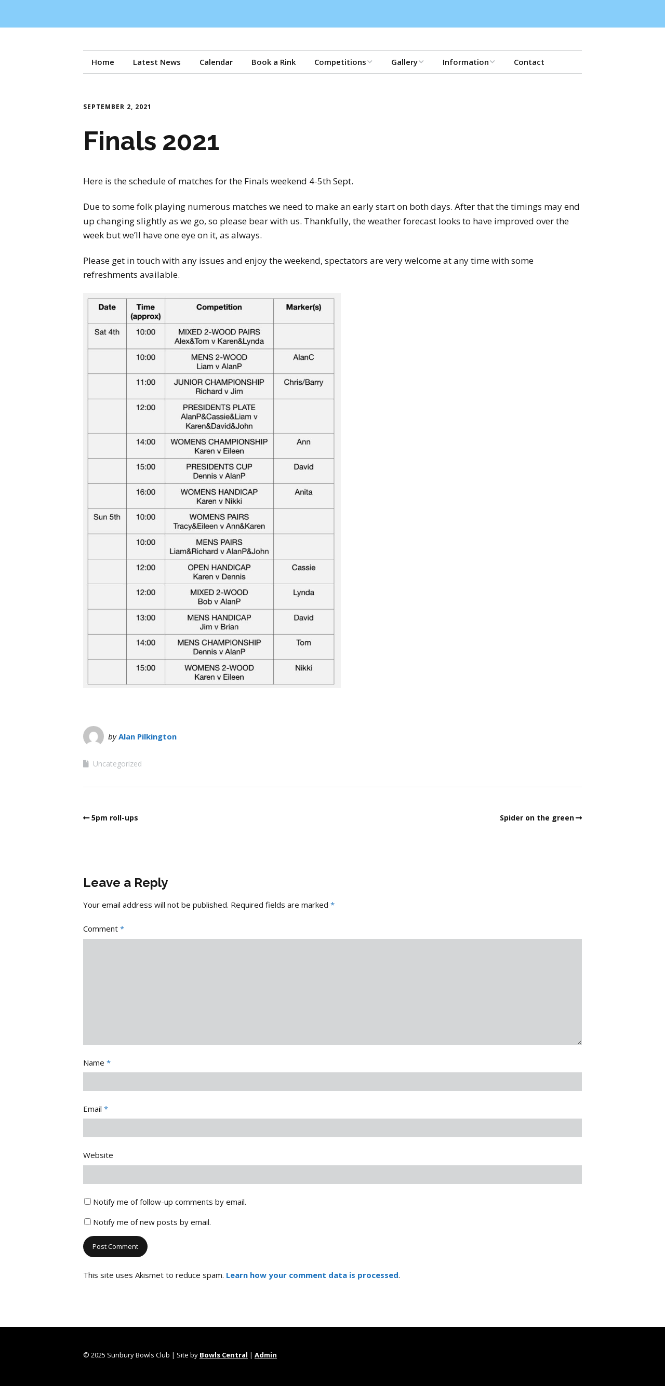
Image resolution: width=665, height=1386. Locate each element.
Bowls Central (224, 1355)
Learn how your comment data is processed (312, 1275)
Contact (529, 62)
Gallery (404, 62)
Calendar (216, 62)
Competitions (340, 62)
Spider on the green (537, 818)
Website (98, 1155)
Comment (103, 928)
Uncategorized (117, 764)
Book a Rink (273, 62)
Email (95, 1109)
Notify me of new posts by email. (152, 1222)
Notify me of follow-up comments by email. (169, 1201)
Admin (266, 1355)
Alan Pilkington (147, 736)
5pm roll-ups (114, 818)
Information (466, 62)
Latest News (157, 62)
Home (102, 62)
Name (97, 1062)
